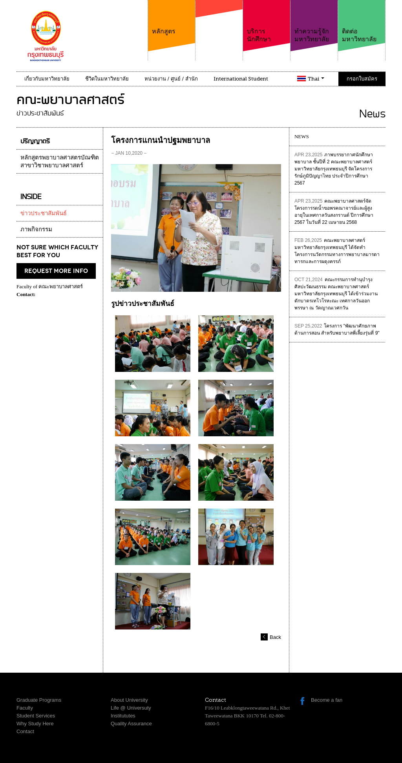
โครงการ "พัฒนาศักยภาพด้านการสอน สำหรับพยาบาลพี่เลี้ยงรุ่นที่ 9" (337, 329)
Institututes (123, 716)
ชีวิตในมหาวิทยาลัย (107, 79)
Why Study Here (35, 723)
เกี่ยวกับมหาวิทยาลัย (46, 79)
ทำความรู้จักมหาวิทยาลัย (314, 21)
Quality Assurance (131, 723)
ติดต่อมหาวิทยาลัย (361, 21)
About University (129, 700)
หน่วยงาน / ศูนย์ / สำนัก (171, 79)
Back (275, 637)
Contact (25, 731)
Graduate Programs (38, 700)
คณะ (219, 27)
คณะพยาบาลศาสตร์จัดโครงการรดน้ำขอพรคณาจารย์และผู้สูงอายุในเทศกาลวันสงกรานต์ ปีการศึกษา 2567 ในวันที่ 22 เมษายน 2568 (333, 211)
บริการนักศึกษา (266, 21)
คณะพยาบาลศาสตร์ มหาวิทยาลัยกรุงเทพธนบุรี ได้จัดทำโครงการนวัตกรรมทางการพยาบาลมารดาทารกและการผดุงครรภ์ (337, 251)
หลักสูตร (171, 17)
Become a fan (326, 700)
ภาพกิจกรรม (36, 229)
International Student (241, 79)
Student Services (35, 716)
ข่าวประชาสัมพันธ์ (43, 213)
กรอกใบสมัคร (362, 79)
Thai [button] (316, 79)
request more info (56, 270)
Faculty (24, 708)
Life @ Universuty (131, 708)
